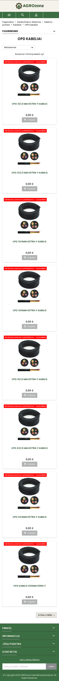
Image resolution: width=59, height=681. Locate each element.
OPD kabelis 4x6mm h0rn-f (29, 585)
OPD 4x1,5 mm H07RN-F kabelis (29, 379)
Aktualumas (19, 47)
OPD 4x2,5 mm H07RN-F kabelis (29, 448)
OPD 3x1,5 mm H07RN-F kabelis (29, 103)
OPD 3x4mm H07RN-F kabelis (29, 241)
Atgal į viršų (46, 615)
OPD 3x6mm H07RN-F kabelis (29, 310)
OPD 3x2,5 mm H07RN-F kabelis (29, 172)
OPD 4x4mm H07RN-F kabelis (30, 517)
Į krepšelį (29, 119)
